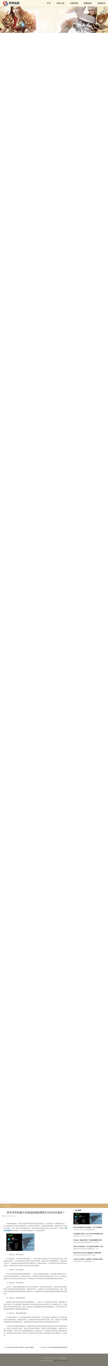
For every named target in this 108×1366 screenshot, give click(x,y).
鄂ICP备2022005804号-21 (61, 1360)
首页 (3, 1206)
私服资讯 (7, 1206)
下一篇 (54, 1347)
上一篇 (19, 1347)
